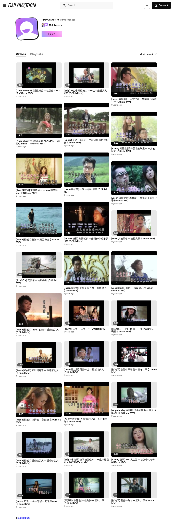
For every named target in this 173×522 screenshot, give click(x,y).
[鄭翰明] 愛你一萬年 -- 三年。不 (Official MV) (132, 502)
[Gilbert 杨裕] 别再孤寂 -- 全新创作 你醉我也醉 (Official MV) (86, 240)
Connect (161, 5)
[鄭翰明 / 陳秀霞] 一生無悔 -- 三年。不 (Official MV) (84, 502)
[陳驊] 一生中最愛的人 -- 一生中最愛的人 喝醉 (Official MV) (85, 92)
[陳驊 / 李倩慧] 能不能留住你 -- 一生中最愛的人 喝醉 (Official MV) (86, 461)
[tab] (21, 54)
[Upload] (147, 5)
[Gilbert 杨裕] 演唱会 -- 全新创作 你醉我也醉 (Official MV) (86, 141)
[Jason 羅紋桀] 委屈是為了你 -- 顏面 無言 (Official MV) (85, 289)
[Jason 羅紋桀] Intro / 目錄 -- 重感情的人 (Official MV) (37, 331)
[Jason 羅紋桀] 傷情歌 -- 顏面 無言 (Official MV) (38, 421)
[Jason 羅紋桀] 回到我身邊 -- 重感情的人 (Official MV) (37, 372)
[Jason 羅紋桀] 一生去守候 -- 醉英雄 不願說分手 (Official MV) (134, 100)
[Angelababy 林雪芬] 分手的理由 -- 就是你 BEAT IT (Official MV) (133, 411)
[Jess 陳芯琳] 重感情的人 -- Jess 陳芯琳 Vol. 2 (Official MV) (37, 191)
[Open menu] (4, 5)
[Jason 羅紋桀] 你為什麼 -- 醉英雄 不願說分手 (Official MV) (134, 199)
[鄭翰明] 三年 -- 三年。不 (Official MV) (84, 329)
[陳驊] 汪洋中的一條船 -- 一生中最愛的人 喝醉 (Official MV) (132, 330)
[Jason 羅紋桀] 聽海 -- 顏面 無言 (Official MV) (37, 241)
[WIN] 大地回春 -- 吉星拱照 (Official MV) (133, 238)
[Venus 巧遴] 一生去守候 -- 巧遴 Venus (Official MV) (36, 503)
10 (29, 518)
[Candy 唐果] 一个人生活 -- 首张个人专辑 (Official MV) (133, 461)
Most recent (148, 54)
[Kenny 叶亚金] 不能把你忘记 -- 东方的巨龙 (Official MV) (85, 420)
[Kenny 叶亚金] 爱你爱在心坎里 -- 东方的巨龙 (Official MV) (133, 150)
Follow (51, 34)
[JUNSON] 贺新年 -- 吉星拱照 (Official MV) (36, 281)
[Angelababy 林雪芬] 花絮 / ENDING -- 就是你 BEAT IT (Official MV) (38, 142)
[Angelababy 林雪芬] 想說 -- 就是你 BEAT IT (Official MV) (38, 92)
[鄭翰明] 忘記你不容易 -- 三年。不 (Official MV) (134, 371)
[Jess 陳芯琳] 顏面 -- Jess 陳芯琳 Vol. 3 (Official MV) (132, 289)
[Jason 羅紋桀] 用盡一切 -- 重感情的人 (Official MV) (84, 371)
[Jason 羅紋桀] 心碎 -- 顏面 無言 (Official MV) (85, 190)
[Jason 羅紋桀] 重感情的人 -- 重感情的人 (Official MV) (37, 462)
